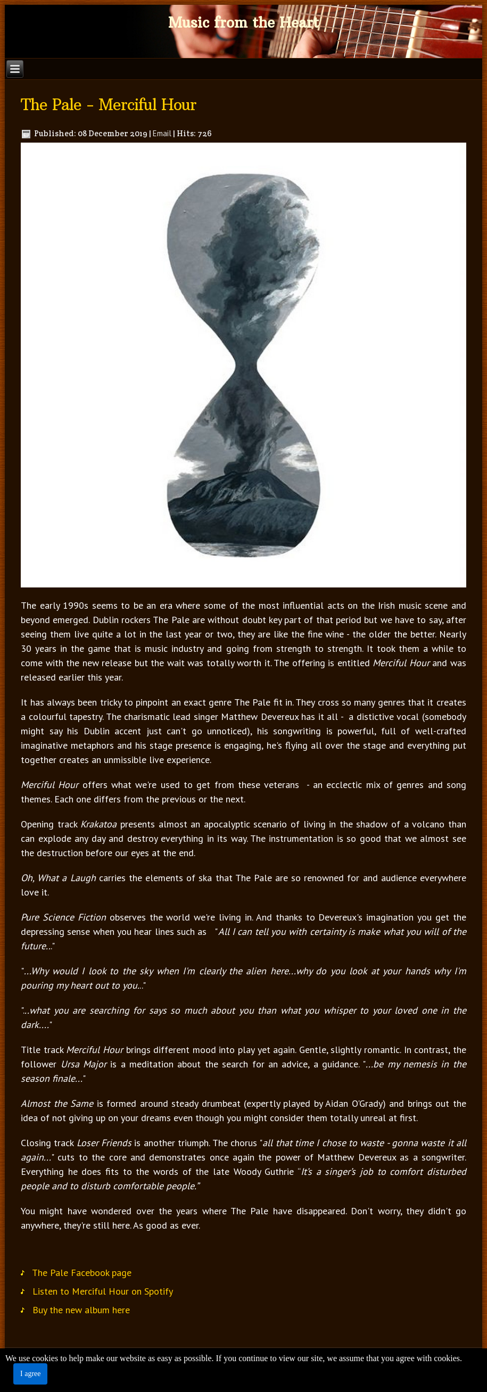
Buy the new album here (81, 1313)
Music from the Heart (243, 22)
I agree (30, 1374)
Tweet (39, 1250)
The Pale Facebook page (81, 1276)
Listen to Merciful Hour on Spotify (102, 1294)
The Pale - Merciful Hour (108, 104)
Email (162, 133)
